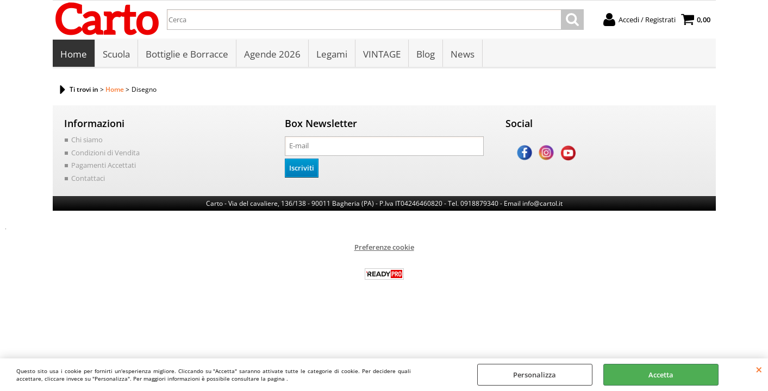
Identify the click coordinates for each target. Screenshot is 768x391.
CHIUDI (759, 369)
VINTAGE (382, 54)
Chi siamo (87, 139)
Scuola (116, 54)
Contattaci (88, 178)
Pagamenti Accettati (103, 165)
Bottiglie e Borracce (187, 54)
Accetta (660, 375)
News (462, 54)
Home (73, 54)
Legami (331, 54)
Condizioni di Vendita (105, 152)
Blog (425, 54)
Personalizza (534, 375)
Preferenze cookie (384, 247)
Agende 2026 (272, 54)
